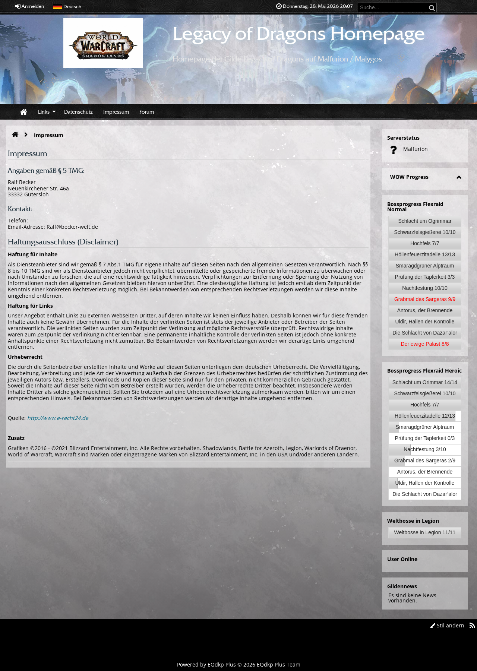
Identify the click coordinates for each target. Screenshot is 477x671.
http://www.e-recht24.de (57, 417)
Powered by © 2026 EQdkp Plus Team (238, 664)
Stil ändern (447, 625)
